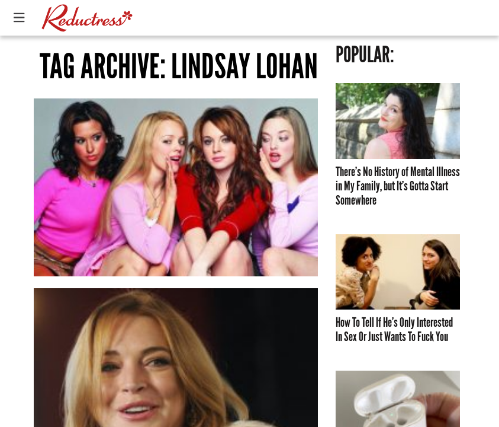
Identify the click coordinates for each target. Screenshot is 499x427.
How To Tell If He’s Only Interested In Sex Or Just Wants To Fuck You (394, 330)
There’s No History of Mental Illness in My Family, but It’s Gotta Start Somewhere (398, 186)
